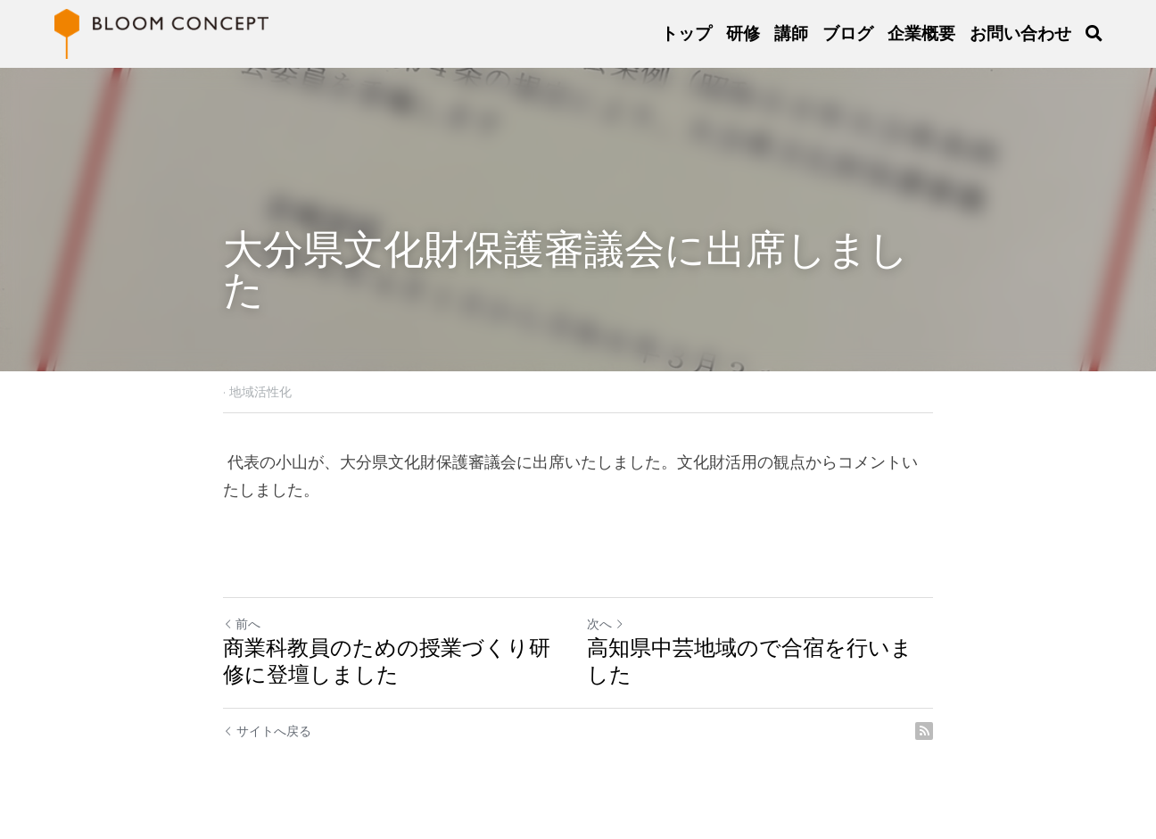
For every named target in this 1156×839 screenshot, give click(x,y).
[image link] (161, 32)
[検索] (1094, 34)
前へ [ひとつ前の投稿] (241, 624)
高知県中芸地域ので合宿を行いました (749, 661)
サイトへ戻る (267, 731)
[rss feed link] (924, 731)
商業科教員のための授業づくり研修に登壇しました (386, 661)
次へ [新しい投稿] (605, 624)
